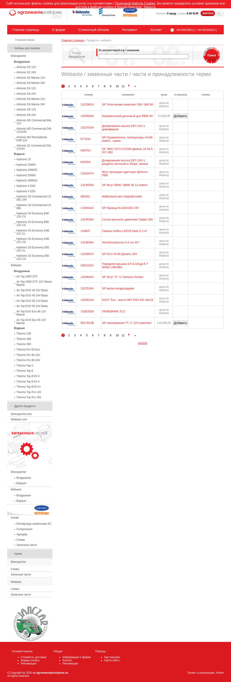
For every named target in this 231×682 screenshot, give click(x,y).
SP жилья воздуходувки (118, 288)
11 (123, 86)
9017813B (87, 323)
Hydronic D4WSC (27, 170)
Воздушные (23, 477)
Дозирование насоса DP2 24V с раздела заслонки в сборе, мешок (125, 162)
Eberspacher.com (21, 414)
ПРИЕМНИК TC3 (113, 311)
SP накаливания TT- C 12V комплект (127, 323)
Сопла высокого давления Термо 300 (127, 219)
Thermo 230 (23, 333)
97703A (86, 139)
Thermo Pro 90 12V (28, 355)
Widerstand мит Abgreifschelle (122, 196)
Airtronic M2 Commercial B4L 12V (34, 122)
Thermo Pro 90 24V (28, 360)
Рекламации (28, 663)
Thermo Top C (25, 365)
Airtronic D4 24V (26, 93)
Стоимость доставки (33, 657)
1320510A (87, 300)
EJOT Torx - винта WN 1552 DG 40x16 (127, 300)
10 (117, 86)
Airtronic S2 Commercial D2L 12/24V (33, 147)
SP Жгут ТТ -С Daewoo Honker (122, 277)
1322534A (87, 288)
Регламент (130, 30)
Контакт (156, 30)
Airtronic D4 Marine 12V (30, 99)
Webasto (16, 265)
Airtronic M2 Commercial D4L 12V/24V (34, 130)
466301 (85, 196)
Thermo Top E (24, 370)
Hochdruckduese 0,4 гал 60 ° (121, 242)
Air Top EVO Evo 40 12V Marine (31, 313)
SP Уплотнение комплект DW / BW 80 (127, 104)
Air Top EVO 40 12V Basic (32, 290)
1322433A (87, 127)
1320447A (87, 173)
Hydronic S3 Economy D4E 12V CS (32, 240)
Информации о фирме (76, 657)
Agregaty (21, 534)
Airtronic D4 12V (26, 88)
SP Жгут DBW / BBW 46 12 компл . (125, 185)
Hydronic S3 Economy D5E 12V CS (32, 257)
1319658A (87, 242)
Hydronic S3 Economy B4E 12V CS (32, 215)
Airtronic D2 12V (26, 67)
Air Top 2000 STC (27, 276)
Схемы (20, 539)
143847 (85, 231)
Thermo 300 (23, 339)
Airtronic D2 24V (26, 72)
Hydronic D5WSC (27, 180)
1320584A (87, 116)
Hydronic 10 (23, 159)
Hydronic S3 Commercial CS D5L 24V (33, 198)
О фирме (58, 30)
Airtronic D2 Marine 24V (30, 83)
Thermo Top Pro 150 (28, 397)
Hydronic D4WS (26, 164)
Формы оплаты (30, 660)
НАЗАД (142, 343)
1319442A (87, 208)
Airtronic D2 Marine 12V (30, 77)
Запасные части (26, 545)
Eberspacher (18, 55)
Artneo (220, 672)
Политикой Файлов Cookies (135, 3)
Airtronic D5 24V (26, 115)
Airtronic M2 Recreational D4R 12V (31, 139)
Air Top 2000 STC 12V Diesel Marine (34, 283)
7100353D (87, 311)
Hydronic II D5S (25, 191)
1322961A (87, 104)
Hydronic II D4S (25, 186)
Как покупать (112, 657)
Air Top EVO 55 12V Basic (32, 300)
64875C (86, 150)
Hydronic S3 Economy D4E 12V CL (32, 232)
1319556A (87, 185)
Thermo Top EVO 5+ (28, 386)
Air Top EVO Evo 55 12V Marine (31, 321)
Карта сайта (111, 660)
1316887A (87, 254)
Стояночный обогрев (93, 30)
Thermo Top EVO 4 (28, 376)
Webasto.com (19, 419)
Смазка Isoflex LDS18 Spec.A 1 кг (124, 231)
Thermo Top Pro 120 (28, 392)
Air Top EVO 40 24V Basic (32, 295)
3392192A (87, 265)
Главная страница (25, 30)
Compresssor (24, 529)
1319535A (87, 219)
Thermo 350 (23, 344)
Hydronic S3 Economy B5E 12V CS (32, 223)
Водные (21, 483)
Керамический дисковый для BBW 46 (127, 116)
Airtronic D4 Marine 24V (30, 104)
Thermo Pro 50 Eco (28, 349)
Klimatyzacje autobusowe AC (33, 523)
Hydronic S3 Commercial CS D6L (33, 207)
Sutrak (15, 517)
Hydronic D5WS (26, 175)
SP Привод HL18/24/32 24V (120, 208)
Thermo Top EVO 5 (28, 381)
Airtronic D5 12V (26, 109)
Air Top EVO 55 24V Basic (32, 306)
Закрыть (149, 7)
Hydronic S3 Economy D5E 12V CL (32, 249)
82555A (86, 162)
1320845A (87, 277)
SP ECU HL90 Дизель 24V (119, 254)
